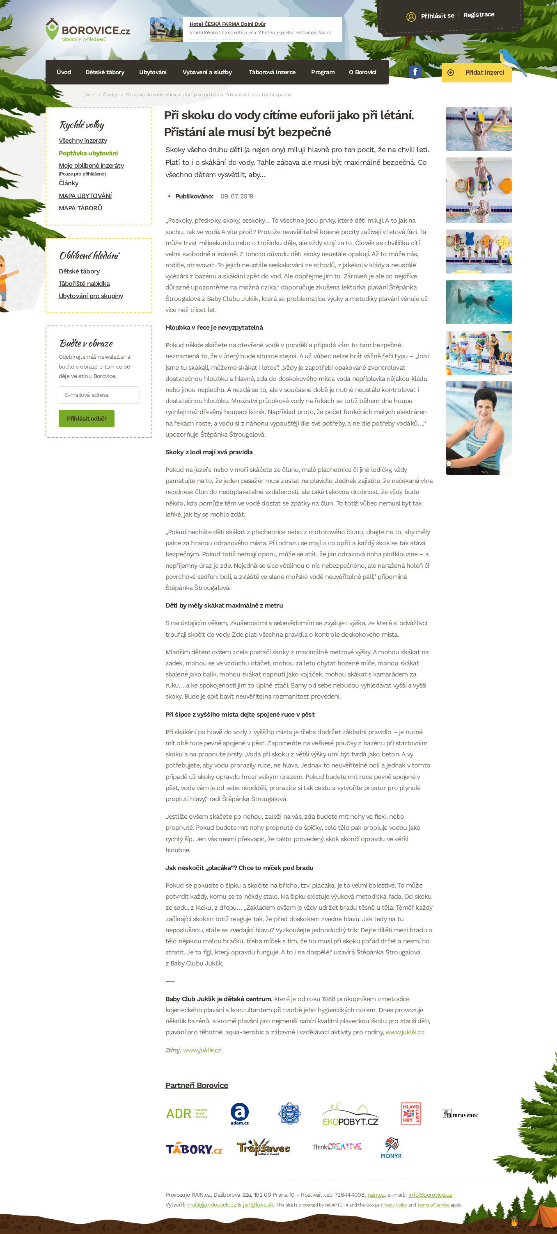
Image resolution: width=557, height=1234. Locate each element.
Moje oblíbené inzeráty (99, 169)
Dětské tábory (104, 72)
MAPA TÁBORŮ (80, 208)
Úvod (64, 72)
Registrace (479, 14)
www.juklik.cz (404, 1032)
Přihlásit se (437, 15)
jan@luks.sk (258, 1204)
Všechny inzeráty (83, 140)
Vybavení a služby (207, 72)
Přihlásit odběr (87, 418)
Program (323, 72)
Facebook (415, 71)
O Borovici (362, 72)
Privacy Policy (394, 1205)
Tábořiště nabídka (84, 283)
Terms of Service (433, 1205)
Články (110, 95)
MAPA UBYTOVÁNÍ (85, 196)
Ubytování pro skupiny (91, 296)
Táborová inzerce (272, 72)
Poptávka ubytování (88, 153)
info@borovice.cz (430, 1194)
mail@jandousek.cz (211, 1204)
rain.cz (376, 1194)
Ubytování (152, 72)
